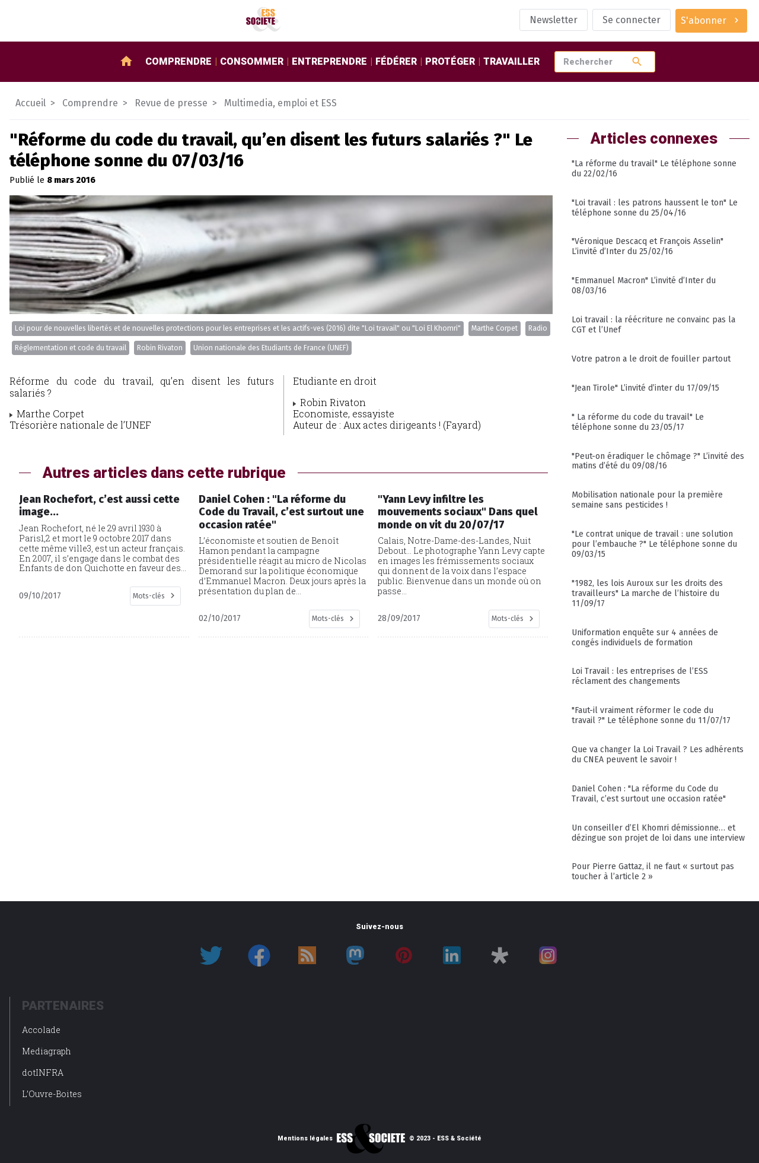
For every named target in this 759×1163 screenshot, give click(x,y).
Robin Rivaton (160, 348)
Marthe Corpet (494, 328)
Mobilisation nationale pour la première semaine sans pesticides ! (647, 500)
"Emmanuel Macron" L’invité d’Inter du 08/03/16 (644, 285)
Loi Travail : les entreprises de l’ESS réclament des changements (640, 676)
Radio (537, 328)
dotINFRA (42, 1072)
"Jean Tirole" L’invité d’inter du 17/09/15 (645, 388)
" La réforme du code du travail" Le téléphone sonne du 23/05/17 (638, 422)
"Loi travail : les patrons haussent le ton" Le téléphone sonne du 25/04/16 (655, 208)
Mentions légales (305, 1138)
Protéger (450, 61)
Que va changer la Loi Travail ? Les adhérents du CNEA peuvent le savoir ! (658, 754)
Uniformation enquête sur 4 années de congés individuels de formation (645, 638)
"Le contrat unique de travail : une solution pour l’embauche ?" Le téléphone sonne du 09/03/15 (654, 544)
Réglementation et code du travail (70, 348)
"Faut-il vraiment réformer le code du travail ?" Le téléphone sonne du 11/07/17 (651, 715)
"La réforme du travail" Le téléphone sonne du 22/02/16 (654, 169)
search (637, 61)
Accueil (30, 103)
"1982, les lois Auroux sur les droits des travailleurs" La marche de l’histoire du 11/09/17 (647, 593)
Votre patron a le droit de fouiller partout (651, 359)
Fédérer (396, 61)
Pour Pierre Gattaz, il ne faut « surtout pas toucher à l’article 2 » (653, 871)
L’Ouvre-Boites (52, 1093)
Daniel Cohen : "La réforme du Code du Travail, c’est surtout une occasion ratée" (649, 794)
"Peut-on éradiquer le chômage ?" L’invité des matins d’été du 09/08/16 (658, 461)
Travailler (511, 61)
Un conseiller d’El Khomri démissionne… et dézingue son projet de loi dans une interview (658, 833)
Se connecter (631, 20)
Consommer (251, 61)
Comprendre (178, 61)
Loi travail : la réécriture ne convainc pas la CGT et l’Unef (653, 325)
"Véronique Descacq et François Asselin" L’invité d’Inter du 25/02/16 (647, 246)
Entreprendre (329, 61)
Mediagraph (46, 1051)
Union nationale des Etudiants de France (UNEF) (271, 348)
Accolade (41, 1029)
